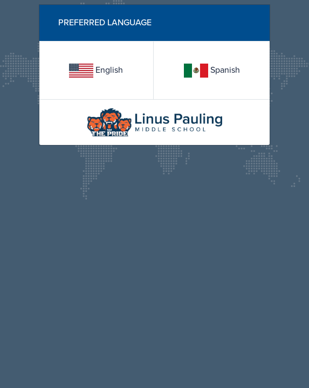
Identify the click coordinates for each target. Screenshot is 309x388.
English (96, 71)
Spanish (212, 71)
